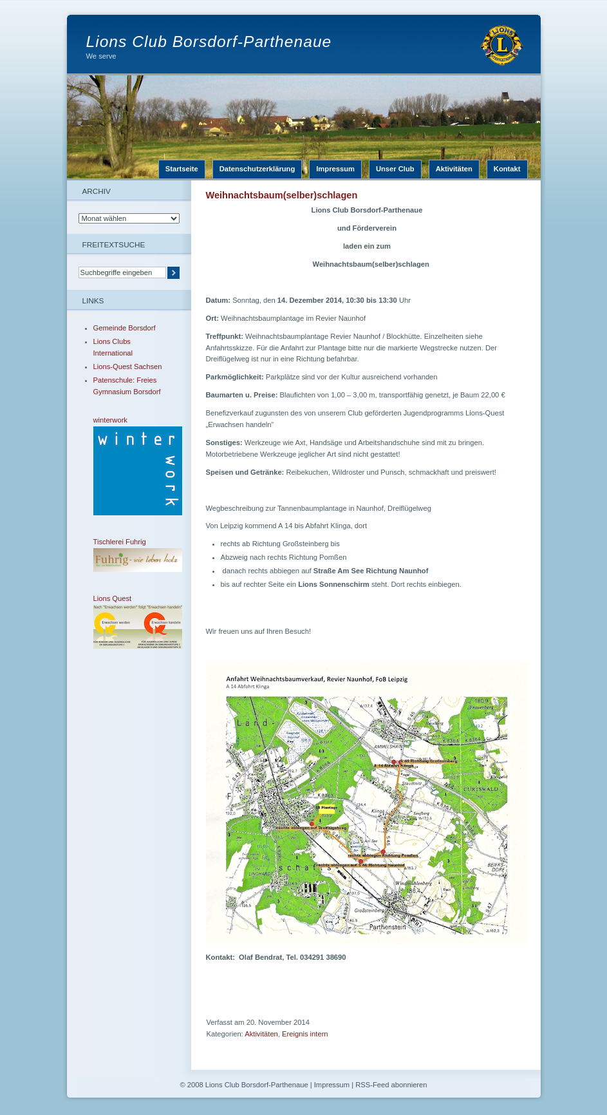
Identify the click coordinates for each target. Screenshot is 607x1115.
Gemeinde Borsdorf (124, 328)
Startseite (181, 169)
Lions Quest (128, 622)
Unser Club (395, 169)
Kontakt (507, 169)
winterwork (128, 465)
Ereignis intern (305, 1034)
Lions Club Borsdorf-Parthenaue (209, 41)
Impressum (335, 169)
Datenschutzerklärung (257, 169)
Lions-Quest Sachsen (127, 366)
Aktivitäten (454, 169)
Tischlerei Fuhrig (128, 555)
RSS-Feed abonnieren (391, 1085)
